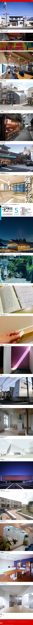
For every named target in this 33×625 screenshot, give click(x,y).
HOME (1, 621)
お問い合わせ (23, 621)
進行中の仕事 (12, 621)
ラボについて (4, 621)
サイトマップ (27, 621)
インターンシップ (18, 621)
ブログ (15, 621)
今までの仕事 (8, 621)
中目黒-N (1, 616)
